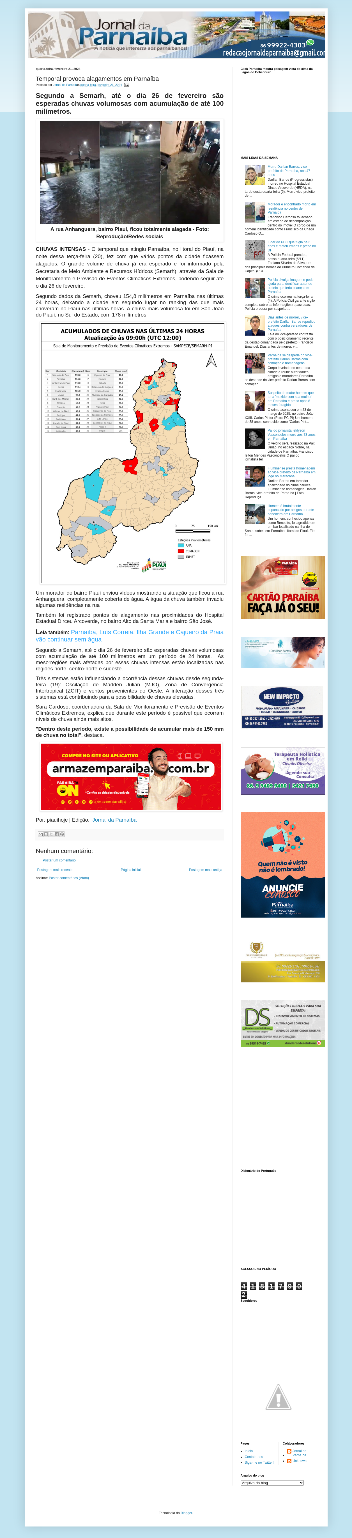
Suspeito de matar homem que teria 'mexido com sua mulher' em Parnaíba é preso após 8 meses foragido (291, 399)
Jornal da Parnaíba (114, 820)
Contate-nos (254, 1457)
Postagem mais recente (55, 870)
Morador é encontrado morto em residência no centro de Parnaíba (292, 208)
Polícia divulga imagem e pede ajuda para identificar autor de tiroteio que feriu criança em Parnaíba (290, 286)
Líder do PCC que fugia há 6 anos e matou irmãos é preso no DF (292, 246)
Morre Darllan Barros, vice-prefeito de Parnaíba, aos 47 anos (289, 171)
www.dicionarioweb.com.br (278, 1218)
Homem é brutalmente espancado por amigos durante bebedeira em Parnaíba (291, 510)
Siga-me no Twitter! (259, 1462)
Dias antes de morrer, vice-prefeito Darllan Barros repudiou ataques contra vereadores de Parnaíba (291, 323)
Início (249, 1451)
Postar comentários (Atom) (69, 878)
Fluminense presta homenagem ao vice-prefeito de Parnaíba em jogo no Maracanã (292, 472)
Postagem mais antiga (205, 870)
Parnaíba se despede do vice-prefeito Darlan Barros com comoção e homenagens (290, 359)
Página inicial (131, 870)
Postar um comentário (59, 860)
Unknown (300, 1461)
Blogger (186, 1513)
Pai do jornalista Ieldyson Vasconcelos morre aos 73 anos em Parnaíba (292, 434)
